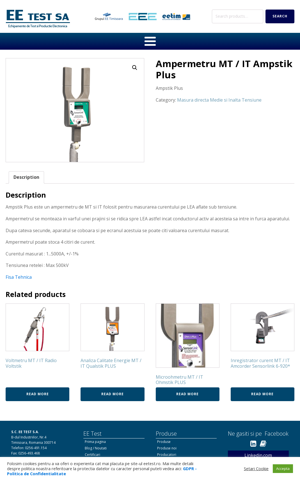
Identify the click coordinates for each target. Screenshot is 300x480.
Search (279, 16)
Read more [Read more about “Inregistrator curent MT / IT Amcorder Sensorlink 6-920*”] (262, 394)
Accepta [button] (283, 468)
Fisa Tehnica (19, 277)
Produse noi (167, 448)
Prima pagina (95, 441)
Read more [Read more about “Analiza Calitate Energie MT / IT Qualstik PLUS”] (112, 394)
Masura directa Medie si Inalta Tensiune (219, 100)
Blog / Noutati (96, 448)
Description (26, 177)
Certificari (92, 454)
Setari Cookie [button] (256, 468)
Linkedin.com (258, 455)
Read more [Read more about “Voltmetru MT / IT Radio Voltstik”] (37, 394)
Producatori (166, 454)
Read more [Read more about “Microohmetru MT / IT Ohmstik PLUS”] (187, 394)
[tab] (26, 177)
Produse (164, 441)
